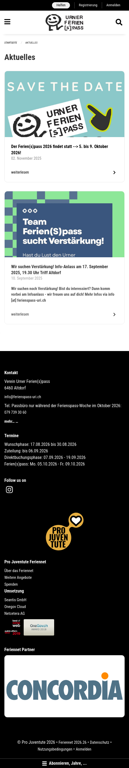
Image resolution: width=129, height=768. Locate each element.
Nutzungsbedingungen (55, 749)
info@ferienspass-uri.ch (22, 397)
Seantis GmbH (15, 600)
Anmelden (113, 5)
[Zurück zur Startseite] (64, 22)
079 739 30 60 (15, 412)
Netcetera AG (14, 613)
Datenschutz (99, 742)
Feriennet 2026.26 (73, 742)
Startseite (10, 42)
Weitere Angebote (18, 577)
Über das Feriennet (18, 571)
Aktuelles (31, 42)
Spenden (11, 584)
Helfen (60, 5)
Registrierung (88, 5)
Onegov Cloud (15, 606)
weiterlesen (20, 172)
